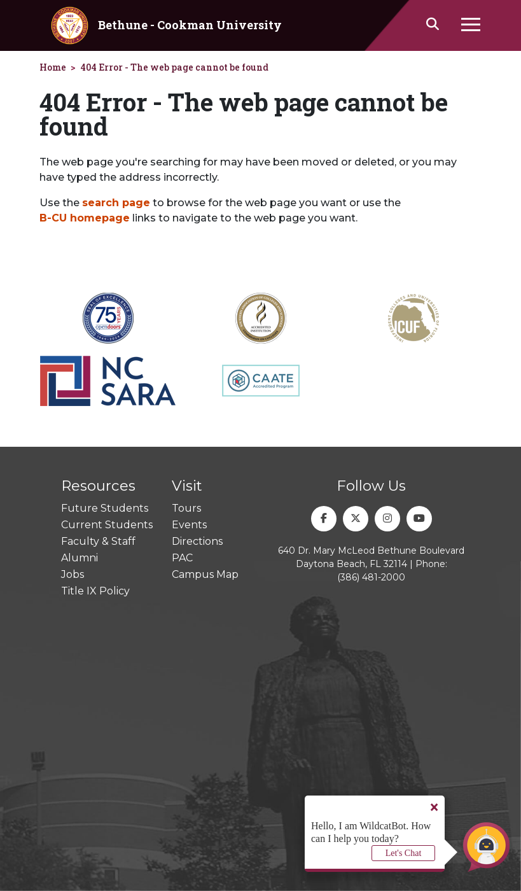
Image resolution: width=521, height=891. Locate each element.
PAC (182, 558)
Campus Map (205, 574)
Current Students (107, 525)
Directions (197, 541)
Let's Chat (404, 853)
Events (189, 525)
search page (116, 203)
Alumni (79, 558)
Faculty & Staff (98, 541)
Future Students (104, 508)
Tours (186, 508)
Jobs (72, 574)
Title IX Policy (95, 591)
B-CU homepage (84, 218)
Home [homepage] (52, 67)
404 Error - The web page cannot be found (174, 67)
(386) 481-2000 (371, 577)
